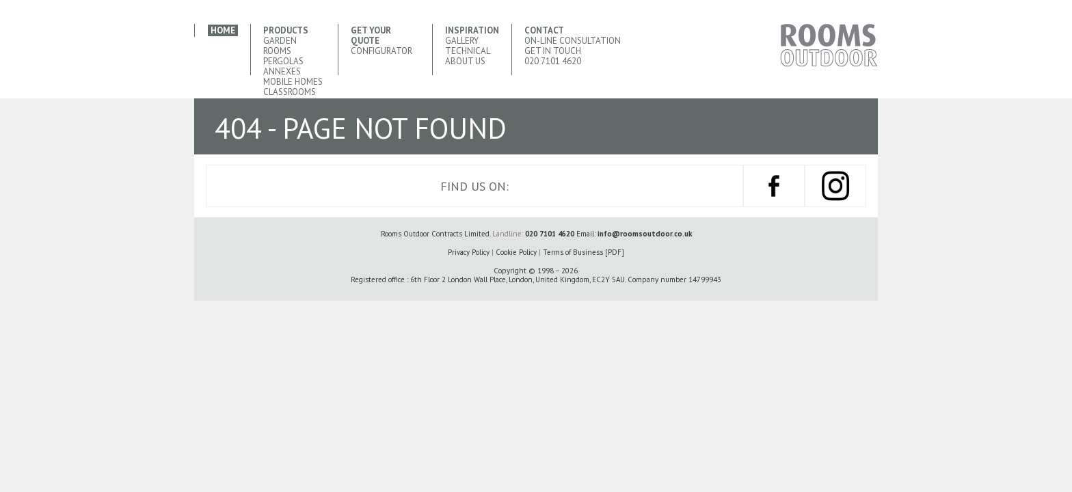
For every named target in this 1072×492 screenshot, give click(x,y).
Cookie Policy (516, 252)
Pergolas (283, 61)
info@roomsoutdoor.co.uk (645, 233)
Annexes (282, 71)
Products (285, 30)
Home (223, 30)
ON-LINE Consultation (572, 40)
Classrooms (289, 92)
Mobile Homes (293, 81)
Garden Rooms (280, 46)
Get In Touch (552, 51)
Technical (467, 51)
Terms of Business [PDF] (583, 252)
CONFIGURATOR (381, 51)
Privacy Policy (469, 252)
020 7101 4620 (552, 61)
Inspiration (472, 30)
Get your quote (371, 35)
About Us (465, 61)
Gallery (462, 40)
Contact (544, 30)
